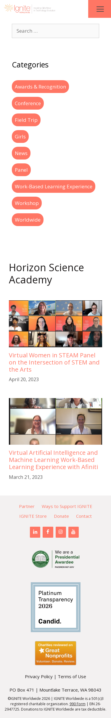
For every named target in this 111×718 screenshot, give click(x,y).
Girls (20, 136)
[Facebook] (48, 532)
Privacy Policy (39, 676)
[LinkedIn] (35, 532)
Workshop (27, 203)
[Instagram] (61, 532)
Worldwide (28, 219)
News (21, 153)
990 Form (78, 703)
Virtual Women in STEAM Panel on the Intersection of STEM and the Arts (54, 362)
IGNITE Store (33, 516)
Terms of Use (72, 676)
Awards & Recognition (40, 86)
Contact (84, 516)
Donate (61, 516)
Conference (28, 103)
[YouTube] (73, 532)
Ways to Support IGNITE (67, 506)
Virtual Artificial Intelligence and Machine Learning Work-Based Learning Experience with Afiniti (53, 460)
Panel (21, 169)
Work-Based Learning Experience (53, 186)
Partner (27, 506)
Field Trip (26, 119)
